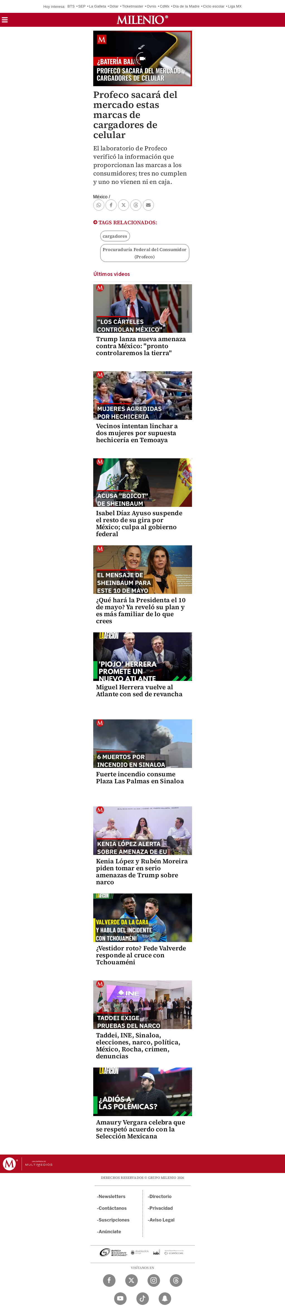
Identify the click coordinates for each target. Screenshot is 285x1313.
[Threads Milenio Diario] (176, 1280)
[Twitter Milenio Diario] (131, 1280)
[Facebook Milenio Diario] (109, 1280)
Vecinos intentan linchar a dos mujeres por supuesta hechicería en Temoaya (137, 432)
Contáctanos (113, 1208)
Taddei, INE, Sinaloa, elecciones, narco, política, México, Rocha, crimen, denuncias (138, 1046)
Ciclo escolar (214, 6)
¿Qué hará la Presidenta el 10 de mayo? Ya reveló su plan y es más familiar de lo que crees (141, 610)
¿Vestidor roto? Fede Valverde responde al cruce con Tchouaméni (141, 955)
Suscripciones (114, 1220)
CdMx (164, 6)
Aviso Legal (162, 1220)
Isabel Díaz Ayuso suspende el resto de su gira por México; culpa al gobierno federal (139, 523)
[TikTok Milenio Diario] (142, 1298)
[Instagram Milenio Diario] (154, 1280)
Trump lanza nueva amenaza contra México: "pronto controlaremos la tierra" (141, 345)
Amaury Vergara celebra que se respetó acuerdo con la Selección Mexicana (140, 1129)
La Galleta (97, 6)
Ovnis (151, 6)
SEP (81, 6)
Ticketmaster (132, 6)
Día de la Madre (186, 6)
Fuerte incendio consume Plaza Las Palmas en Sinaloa (140, 778)
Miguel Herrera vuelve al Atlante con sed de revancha (139, 690)
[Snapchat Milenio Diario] (165, 1298)
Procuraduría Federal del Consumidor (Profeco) (144, 253)
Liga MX (235, 6)
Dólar (114, 6)
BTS (71, 6)
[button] (4, 21)
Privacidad (161, 1208)
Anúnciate (110, 1231)
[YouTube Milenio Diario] (120, 1298)
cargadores (115, 236)
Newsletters (112, 1196)
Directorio (160, 1196)
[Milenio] (142, 20)
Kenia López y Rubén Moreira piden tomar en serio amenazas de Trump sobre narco (142, 871)
